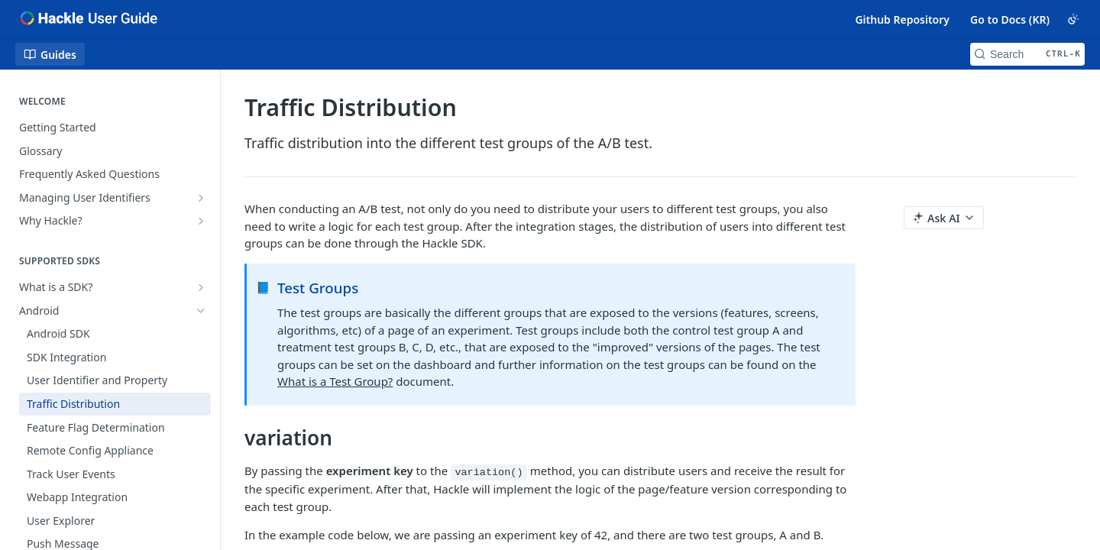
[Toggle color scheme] (1073, 19)
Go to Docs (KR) (1010, 19)
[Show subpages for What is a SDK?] (201, 287)
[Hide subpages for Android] (201, 311)
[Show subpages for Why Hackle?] (201, 221)
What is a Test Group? (335, 381)
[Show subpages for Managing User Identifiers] (201, 198)
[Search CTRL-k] (1027, 54)
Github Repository (902, 19)
